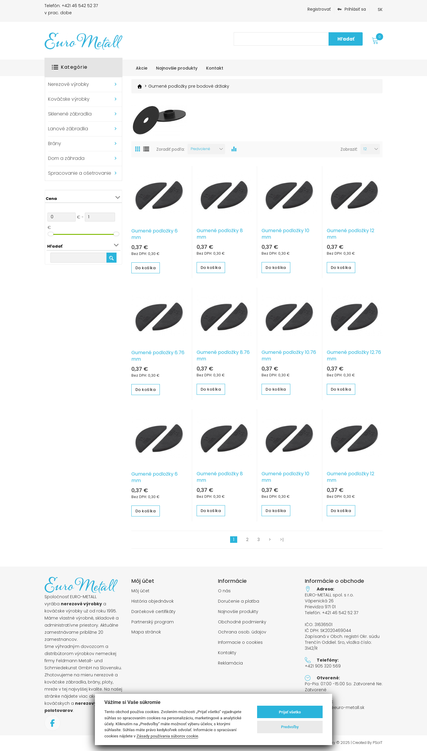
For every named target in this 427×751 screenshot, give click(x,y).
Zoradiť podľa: (170, 149)
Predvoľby (290, 727)
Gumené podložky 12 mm (350, 233)
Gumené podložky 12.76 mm (354, 355)
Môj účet (140, 590)
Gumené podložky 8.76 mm (223, 355)
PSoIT (378, 742)
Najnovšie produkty (238, 611)
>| (281, 539)
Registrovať (319, 9)
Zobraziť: (349, 149)
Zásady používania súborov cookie (167, 736)
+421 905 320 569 (323, 666)
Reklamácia (230, 662)
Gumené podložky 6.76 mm (157, 355)
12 (365, 148)
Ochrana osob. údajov (242, 632)
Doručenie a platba (238, 601)
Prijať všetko (290, 712)
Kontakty (227, 652)
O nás (224, 590)
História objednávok (152, 601)
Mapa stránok (146, 632)
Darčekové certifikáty (153, 611)
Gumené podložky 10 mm (285, 233)
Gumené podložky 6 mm (154, 234)
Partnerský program (152, 621)
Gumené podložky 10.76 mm (289, 355)
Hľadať (345, 39)
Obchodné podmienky (242, 621)
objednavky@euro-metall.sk (334, 707)
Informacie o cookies (240, 642)
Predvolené (200, 148)
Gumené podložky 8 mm (220, 233)
